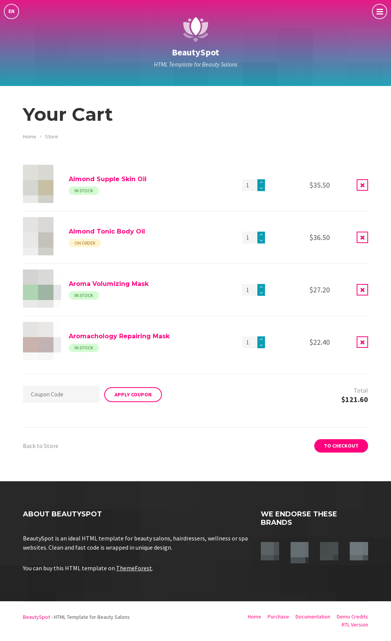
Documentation (313, 616)
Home (29, 136)
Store (51, 136)
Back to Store (40, 446)
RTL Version (355, 624)
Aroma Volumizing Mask (109, 283)
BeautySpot (195, 52)
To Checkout (341, 445)
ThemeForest (134, 568)
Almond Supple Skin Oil (108, 179)
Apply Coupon (133, 394)
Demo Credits (352, 616)
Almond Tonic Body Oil (107, 231)
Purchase (278, 616)
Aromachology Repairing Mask (119, 336)
